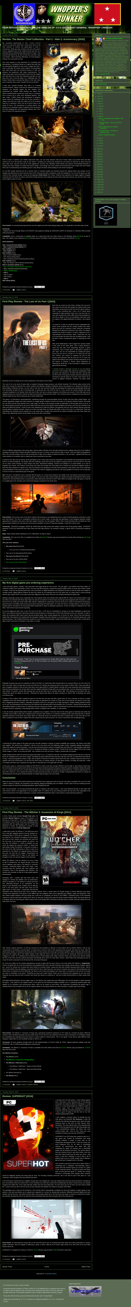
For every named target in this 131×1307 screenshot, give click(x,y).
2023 (99, 101)
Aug (100, 108)
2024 (99, 99)
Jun (100, 113)
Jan (100, 146)
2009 (99, 182)
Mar (100, 140)
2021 (99, 151)
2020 (99, 154)
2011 (99, 177)
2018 (99, 159)
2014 (99, 169)
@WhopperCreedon (101, 84)
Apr (100, 138)
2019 (99, 156)
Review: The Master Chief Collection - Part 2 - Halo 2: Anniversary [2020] (43, 39)
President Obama (32, 1084)
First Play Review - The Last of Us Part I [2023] (28, 301)
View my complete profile (102, 74)
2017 (99, 161)
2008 (99, 184)
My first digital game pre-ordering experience (28, 582)
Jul (100, 111)
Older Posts (86, 1267)
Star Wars (30, 800)
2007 (99, 187)
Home (47, 1267)
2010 (99, 179)
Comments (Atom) (50, 1273)
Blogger (5, 1301)
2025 (99, 96)
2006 (99, 189)
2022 (99, 149)
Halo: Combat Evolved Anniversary (15, 269)
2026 (99, 93)
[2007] (12, 1057)
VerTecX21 (24, 1299)
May (100, 116)
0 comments (6, 290)
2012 (99, 174)
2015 (99, 167)
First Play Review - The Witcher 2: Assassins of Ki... (108, 131)
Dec (100, 103)
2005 (99, 192)
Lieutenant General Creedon (114, 38)
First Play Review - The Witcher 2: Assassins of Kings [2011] (36, 812)
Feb (100, 143)
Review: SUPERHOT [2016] (17, 1096)
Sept (100, 106)
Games (23, 290)
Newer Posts (7, 1267)
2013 (99, 172)
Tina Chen (52, 1299)
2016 (99, 164)
